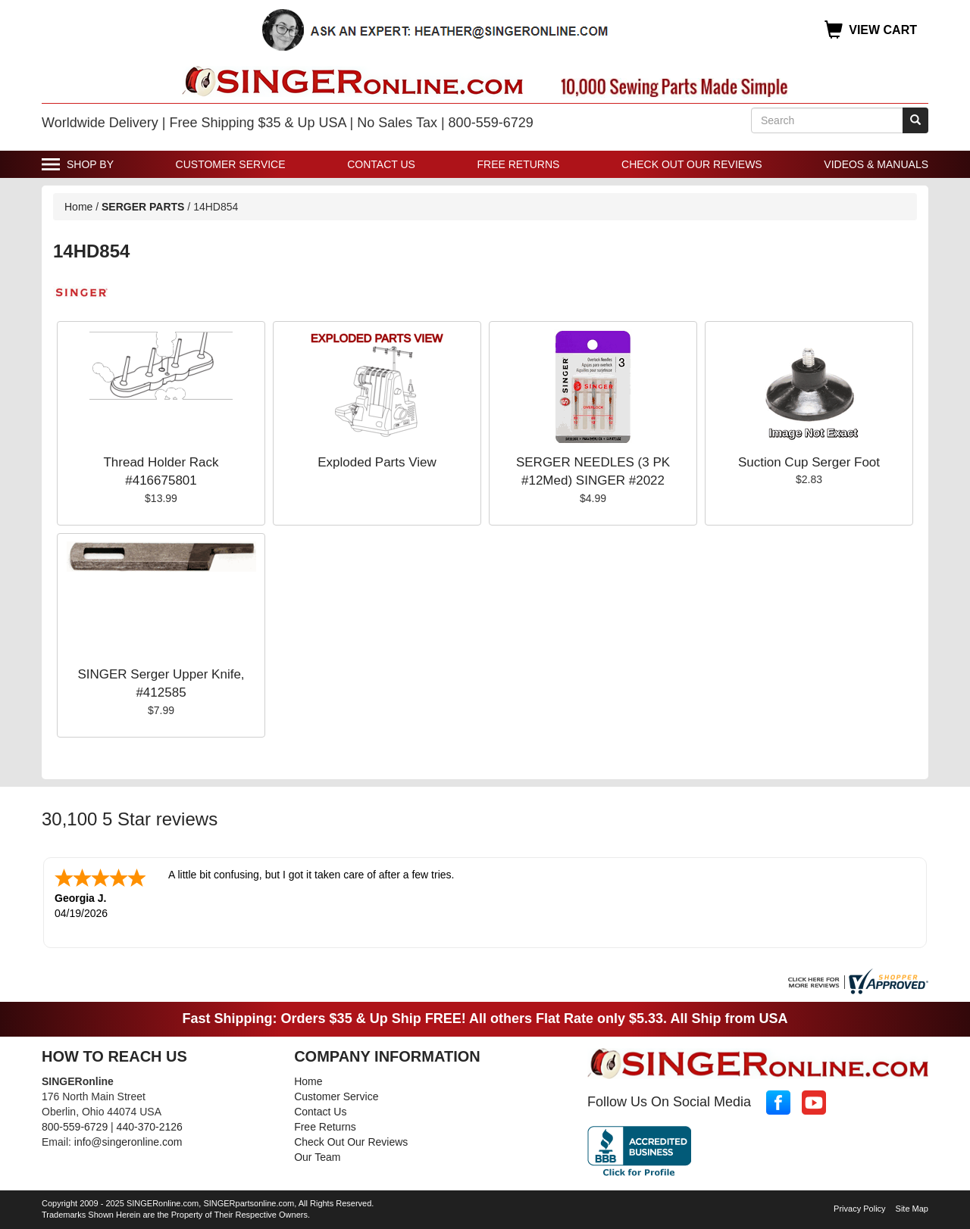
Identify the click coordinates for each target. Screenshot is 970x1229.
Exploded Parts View (377, 462)
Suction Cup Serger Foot (809, 462)
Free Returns (518, 164)
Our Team (317, 1157)
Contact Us (381, 164)
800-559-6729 (75, 1127)
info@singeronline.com (128, 1142)
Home (78, 207)
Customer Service (231, 164)
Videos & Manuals (876, 164)
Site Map (912, 1208)
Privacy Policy (859, 1208)
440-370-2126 (150, 1127)
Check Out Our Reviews (691, 164)
